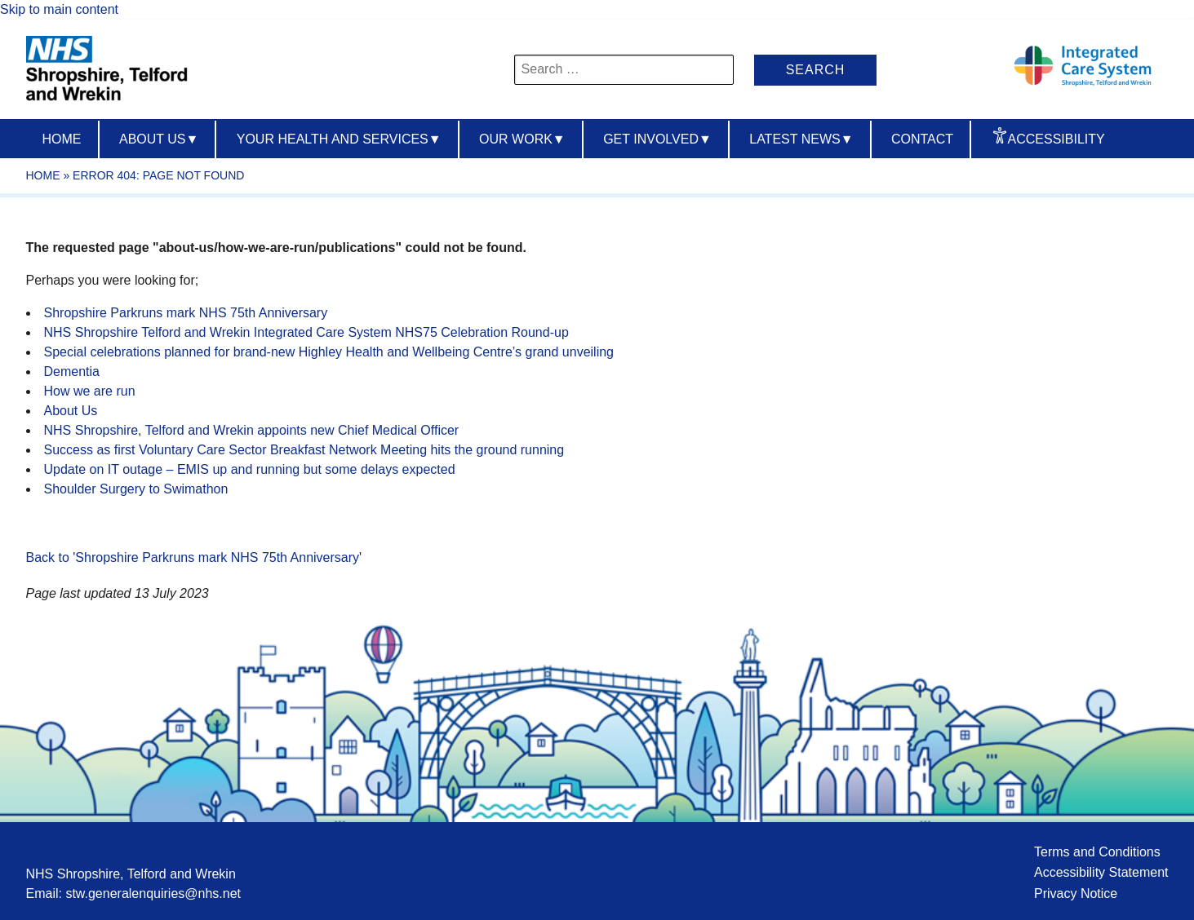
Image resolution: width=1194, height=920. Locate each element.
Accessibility (1056, 139)
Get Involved (657, 139)
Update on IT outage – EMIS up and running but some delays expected (249, 469)
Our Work (522, 139)
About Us (71, 411)
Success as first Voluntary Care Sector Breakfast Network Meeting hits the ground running (304, 450)
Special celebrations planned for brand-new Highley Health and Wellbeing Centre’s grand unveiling (329, 352)
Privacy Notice (1075, 893)
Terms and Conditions (1097, 852)
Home (62, 139)
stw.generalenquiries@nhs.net (153, 893)
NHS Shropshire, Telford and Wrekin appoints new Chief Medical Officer (251, 430)
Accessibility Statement (1101, 872)
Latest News (801, 139)
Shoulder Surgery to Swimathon (136, 489)
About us (158, 139)
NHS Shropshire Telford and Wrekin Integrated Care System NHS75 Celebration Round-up (308, 332)
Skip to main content (59, 9)
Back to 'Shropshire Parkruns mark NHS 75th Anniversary (193, 557)
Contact (922, 139)
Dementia (72, 371)
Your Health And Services (339, 139)
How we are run (89, 391)
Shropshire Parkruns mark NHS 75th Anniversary (186, 313)
